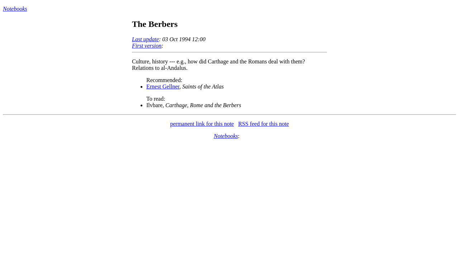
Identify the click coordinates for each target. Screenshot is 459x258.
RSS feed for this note (263, 124)
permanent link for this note (202, 124)
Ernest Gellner (162, 86)
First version (146, 46)
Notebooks (15, 9)
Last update (145, 39)
